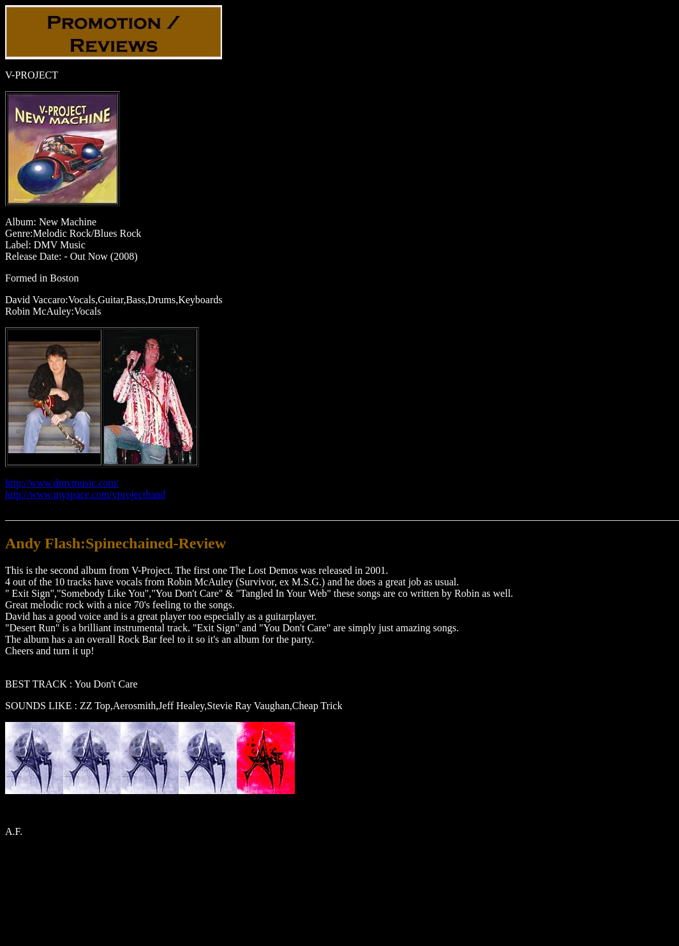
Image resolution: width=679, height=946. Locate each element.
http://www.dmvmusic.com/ (62, 482)
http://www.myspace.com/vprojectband (85, 494)
